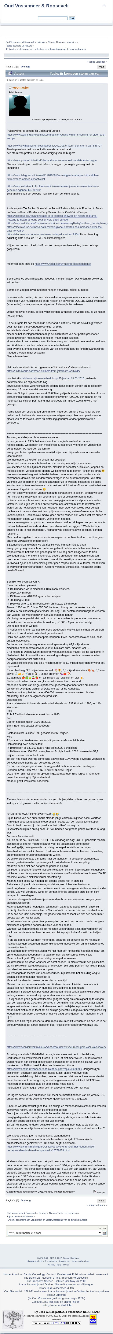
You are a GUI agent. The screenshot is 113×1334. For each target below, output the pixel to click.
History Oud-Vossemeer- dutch (56, 1288)
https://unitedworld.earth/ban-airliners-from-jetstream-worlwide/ (43, 371)
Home (7, 1274)
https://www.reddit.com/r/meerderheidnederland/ (63, 263)
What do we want (98, 1274)
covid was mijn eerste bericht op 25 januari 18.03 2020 (52, 378)
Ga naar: (102, 1228)
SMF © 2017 (56, 1258)
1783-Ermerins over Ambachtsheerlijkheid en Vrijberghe (56, 1291)
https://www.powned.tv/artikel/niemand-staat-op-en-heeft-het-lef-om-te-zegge (51, 160)
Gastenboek (64, 1274)
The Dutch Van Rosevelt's (39, 1277)
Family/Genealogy (34, 1274)
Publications (79, 1274)
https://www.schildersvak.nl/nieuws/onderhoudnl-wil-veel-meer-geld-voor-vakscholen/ (56, 1047)
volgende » (101, 61)
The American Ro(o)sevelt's (71, 1277)
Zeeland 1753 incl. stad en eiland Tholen (55, 1301)
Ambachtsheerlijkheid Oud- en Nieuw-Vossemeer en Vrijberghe (56, 1284)
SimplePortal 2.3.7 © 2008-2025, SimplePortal (48, 1261)
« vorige (91, 61)
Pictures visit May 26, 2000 (70, 1281)
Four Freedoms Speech (39, 1281)
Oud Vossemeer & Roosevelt (36, 5)
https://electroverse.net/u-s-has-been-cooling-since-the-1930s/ (43, 234)
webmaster (20, 87)
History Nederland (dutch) (56, 1305)
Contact (51, 1274)
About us (17, 1274)
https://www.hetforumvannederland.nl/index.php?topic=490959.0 (44, 1069)
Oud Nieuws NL (13, 1291)
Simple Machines (71, 1258)
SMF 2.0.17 (42, 1258)
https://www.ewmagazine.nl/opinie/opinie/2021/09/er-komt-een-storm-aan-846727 (54, 145)
